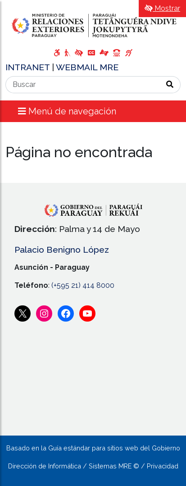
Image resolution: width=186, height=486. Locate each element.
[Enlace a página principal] (93, 25)
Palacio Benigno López (61, 249)
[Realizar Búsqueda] (170, 84)
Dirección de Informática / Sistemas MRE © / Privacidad (93, 466)
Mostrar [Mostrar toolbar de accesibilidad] (162, 8)
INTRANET (28, 67)
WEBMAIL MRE (87, 67)
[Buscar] (82, 84)
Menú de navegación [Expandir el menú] (67, 111)
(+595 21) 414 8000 (82, 285)
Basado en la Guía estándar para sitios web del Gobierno (93, 448)
